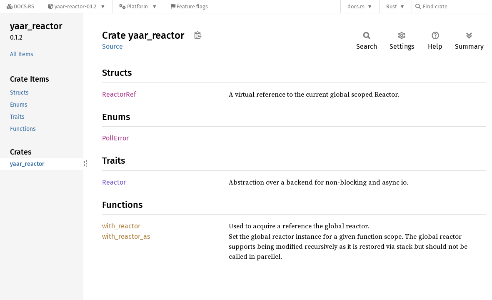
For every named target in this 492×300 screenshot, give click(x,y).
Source (112, 46)
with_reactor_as (126, 236)
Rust (391, 6)
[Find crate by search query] (457, 6)
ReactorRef (119, 94)
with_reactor (121, 226)
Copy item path (198, 35)
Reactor (114, 182)
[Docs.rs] (20, 6)
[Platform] (138, 6)
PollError (115, 138)
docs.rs (356, 6)
